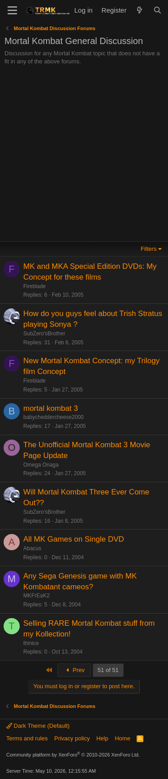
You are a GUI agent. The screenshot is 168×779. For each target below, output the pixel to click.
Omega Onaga (41, 465)
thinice (31, 643)
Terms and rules (26, 738)
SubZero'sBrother (44, 333)
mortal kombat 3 (50, 408)
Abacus (32, 548)
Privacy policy (72, 738)
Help (102, 738)
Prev (74, 670)
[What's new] (139, 10)
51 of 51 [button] (108, 670)
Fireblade (34, 286)
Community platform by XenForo (73, 754)
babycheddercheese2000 (53, 417)
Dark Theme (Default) (37, 725)
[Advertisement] (84, 154)
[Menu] (12, 10)
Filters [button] (148, 248)
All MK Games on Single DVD (73, 539)
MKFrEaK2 (36, 595)
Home (122, 738)
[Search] (157, 10)
